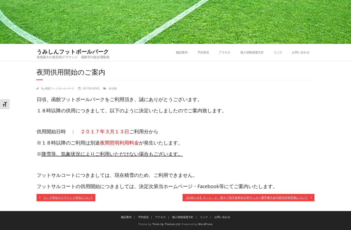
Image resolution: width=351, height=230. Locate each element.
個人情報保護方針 (252, 52)
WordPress (205, 224)
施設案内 (182, 52)
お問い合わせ (301, 52)
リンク (277, 52)
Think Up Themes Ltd (166, 224)
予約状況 (203, 52)
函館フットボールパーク (59, 88)
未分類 (113, 88)
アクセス (225, 52)
